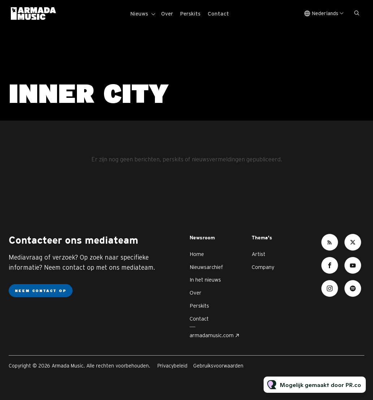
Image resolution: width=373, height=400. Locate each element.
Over (167, 13)
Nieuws (139, 13)
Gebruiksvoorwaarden (218, 366)
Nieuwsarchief (206, 267)
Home (197, 254)
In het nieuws (205, 280)
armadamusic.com (212, 335)
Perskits (190, 13)
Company (263, 267)
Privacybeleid (172, 366)
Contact (218, 13)
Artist (258, 254)
